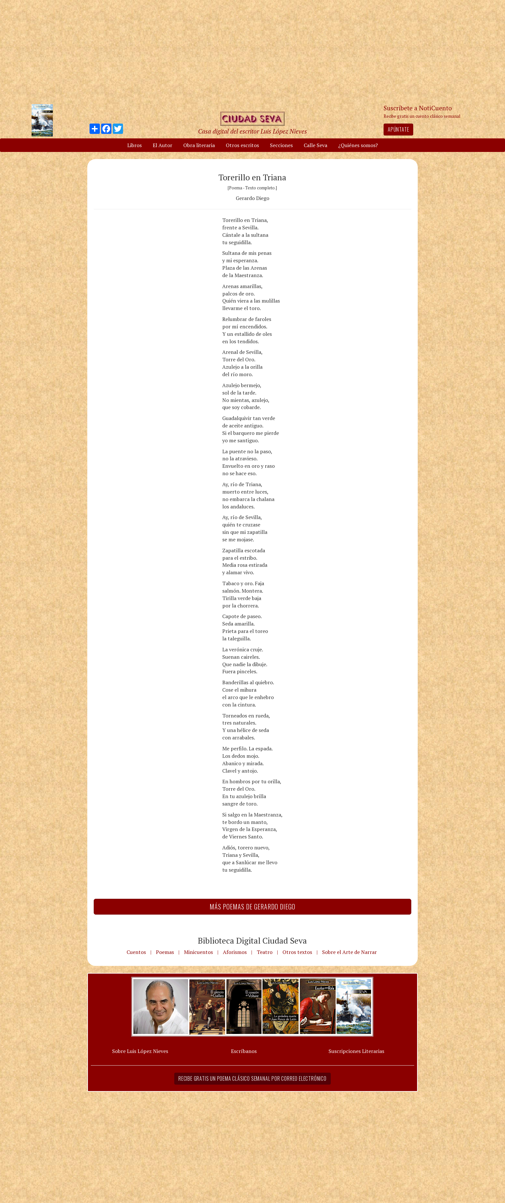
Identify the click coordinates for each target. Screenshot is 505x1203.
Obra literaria (199, 145)
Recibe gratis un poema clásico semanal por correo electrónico (252, 1078)
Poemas (165, 952)
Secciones (281, 145)
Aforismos (235, 952)
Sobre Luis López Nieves (140, 1051)
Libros (134, 145)
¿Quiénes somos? (358, 145)
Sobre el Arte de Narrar (349, 952)
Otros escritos (242, 145)
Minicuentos (198, 952)
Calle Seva (315, 145)
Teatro (264, 952)
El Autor (162, 145)
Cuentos (136, 952)
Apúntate (398, 129)
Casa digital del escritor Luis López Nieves (252, 131)
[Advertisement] (252, 51)
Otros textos (297, 952)
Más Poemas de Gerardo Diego (252, 906)
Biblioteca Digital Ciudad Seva (252, 940)
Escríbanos (244, 1051)
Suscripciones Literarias (356, 1051)
